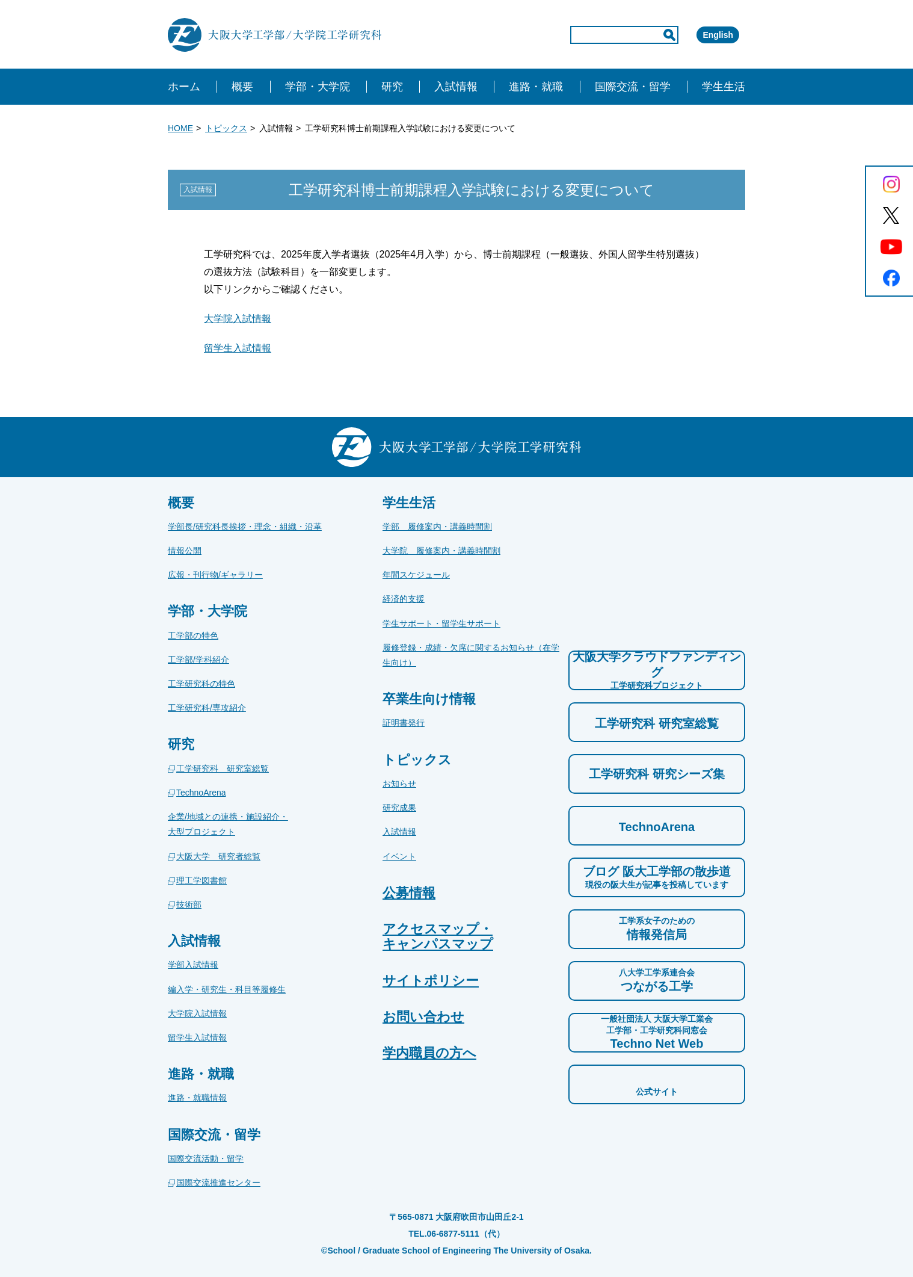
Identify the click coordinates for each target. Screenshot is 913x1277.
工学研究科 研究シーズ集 (657, 774)
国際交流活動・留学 (206, 1158)
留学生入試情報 (237, 348)
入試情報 (399, 831)
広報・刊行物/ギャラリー (215, 575)
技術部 (188, 904)
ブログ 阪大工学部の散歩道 (657, 877)
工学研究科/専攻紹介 (207, 708)
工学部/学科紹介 (198, 659)
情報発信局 (657, 928)
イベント (399, 856)
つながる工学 (657, 979)
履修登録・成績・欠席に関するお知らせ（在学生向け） (471, 655)
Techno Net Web (657, 1031)
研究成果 (399, 807)
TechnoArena (201, 792)
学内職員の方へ (429, 1052)
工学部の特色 (193, 635)
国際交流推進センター (218, 1182)
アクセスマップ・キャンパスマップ (438, 936)
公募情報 (409, 892)
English (700, 35)
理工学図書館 (201, 880)
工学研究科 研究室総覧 (222, 768)
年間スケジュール (416, 575)
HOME (180, 128)
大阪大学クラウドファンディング (657, 670)
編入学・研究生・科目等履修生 (227, 989)
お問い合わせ (423, 1016)
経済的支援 (404, 599)
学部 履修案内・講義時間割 (437, 526)
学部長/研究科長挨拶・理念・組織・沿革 (245, 526)
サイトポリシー (431, 980)
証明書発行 (404, 723)
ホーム (184, 87)
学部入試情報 (193, 964)
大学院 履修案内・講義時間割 (441, 550)
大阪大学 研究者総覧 (218, 856)
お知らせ (399, 783)
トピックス (226, 128)
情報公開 (184, 550)
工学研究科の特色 (201, 683)
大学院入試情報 (237, 319)
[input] (573, 35)
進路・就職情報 (197, 1097)
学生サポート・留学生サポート (441, 623)
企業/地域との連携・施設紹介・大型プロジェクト (228, 824)
